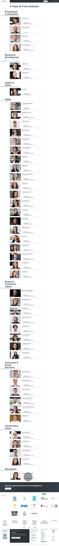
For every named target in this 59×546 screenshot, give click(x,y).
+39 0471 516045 (26, 169)
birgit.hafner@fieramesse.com (27, 170)
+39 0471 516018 (26, 312)
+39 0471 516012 (26, 93)
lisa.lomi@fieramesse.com (27, 241)
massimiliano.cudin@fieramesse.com (28, 385)
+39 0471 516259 (26, 196)
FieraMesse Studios (44, 521)
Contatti (42, 530)
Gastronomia (24, 523)
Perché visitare (24, 520)
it (29, 527)
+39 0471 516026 (26, 178)
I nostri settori (15, 520)
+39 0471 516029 (26, 107)
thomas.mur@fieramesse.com (27, 41)
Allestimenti (34, 522)
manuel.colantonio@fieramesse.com (28, 455)
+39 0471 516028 (26, 445)
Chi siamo (4, 520)
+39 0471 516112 (26, 231)
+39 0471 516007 (26, 411)
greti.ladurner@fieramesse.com (27, 23)
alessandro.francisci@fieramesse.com (28, 322)
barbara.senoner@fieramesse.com (28, 232)
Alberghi (24, 524)
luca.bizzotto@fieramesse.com (27, 313)
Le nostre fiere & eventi (14, 521)
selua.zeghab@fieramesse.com (27, 223)
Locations (44, 520)
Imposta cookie (47, 544)
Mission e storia (5, 521)
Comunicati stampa (54, 520)
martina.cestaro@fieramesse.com (28, 357)
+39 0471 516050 (26, 258)
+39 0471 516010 (26, 436)
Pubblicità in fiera (34, 521)
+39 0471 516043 (26, 125)
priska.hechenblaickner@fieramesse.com (29, 179)
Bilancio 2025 (5, 525)
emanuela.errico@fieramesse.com (28, 464)
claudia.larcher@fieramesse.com (28, 446)
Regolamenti (34, 524)
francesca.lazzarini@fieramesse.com (28, 197)
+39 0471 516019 (26, 134)
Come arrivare (25, 521)
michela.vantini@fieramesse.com (28, 250)
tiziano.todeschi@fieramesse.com (28, 437)
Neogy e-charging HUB (44, 523)
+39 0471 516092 (26, 303)
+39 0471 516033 (26, 321)
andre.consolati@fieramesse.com (28, 126)
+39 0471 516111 (34, 535)
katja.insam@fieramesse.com (27, 188)
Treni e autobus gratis (25, 522)
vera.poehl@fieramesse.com (27, 94)
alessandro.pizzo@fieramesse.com (28, 331)
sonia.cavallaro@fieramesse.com (28, 412)
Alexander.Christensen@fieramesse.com (29, 259)
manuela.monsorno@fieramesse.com (28, 304)
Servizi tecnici (34, 523)
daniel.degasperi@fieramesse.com (28, 144)
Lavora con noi (5, 523)
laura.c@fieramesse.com (26, 108)
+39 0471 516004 (26, 187)
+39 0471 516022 (26, 222)
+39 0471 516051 (26, 339)
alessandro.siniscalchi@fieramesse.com (29, 403)
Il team (5, 522)
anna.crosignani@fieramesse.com (28, 135)
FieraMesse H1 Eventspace (44, 522)
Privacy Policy (43, 535)
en (35, 527)
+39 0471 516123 (26, 249)
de (24, 527)
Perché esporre (34, 520)
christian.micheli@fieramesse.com (28, 376)
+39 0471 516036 (26, 330)
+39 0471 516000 (34, 534)
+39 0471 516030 (26, 143)
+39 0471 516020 (26, 454)
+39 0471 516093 (26, 393)
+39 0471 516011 (26, 384)
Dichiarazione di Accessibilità (33, 540)
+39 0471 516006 (26, 402)
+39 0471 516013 (26, 22)
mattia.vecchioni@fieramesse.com (28, 394)
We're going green (4, 524)
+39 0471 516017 (26, 240)
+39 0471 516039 (26, 116)
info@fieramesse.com (33, 537)
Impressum (41, 544)
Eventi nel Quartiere (15, 522)
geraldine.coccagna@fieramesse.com (28, 117)
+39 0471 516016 (26, 463)
